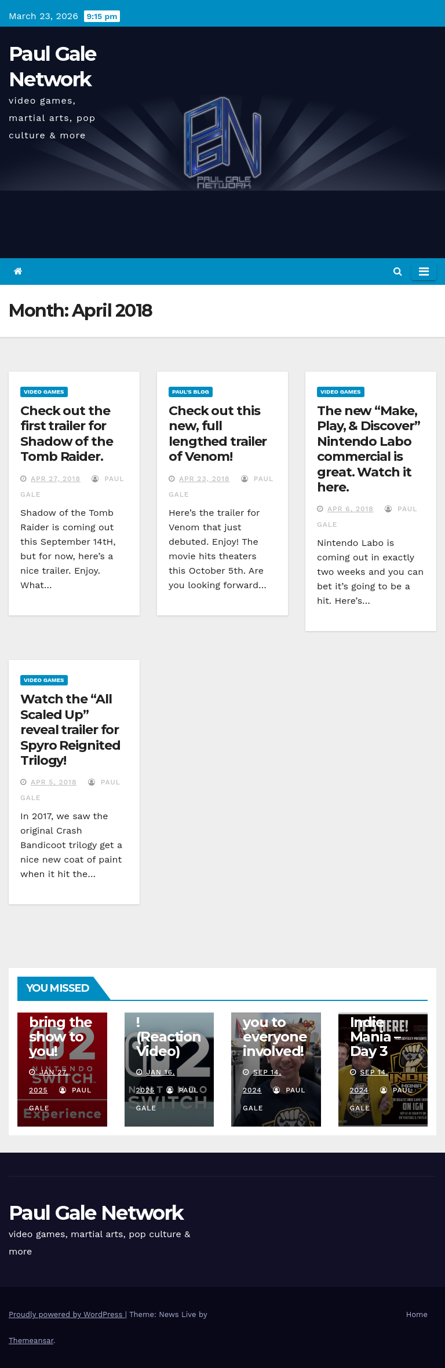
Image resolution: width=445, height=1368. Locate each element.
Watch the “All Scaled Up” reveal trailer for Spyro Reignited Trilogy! (70, 729)
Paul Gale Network (96, 1213)
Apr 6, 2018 (350, 509)
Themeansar (31, 1340)
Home (417, 1314)
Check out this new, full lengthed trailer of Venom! (218, 433)
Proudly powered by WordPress (67, 1314)
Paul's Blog (190, 391)
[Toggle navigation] (423, 271)
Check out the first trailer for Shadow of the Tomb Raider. (66, 433)
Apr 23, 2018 (204, 479)
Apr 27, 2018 (56, 479)
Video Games (44, 391)
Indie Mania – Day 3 (375, 1036)
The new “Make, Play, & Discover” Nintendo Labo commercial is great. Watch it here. (368, 449)
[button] (397, 271)
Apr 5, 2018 (53, 782)
